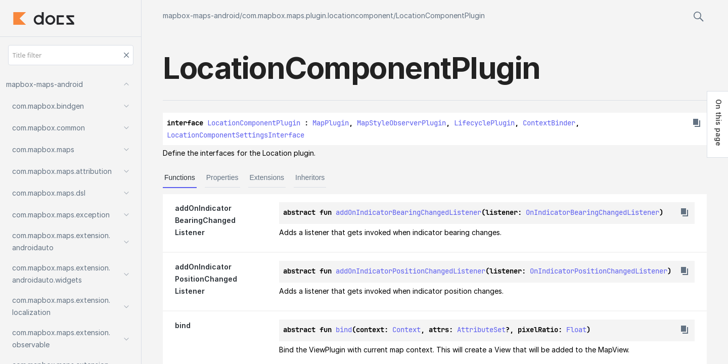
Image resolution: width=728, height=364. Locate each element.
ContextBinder (549, 122)
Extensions (267, 177)
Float (576, 329)
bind (344, 329)
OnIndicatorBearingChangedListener (592, 212)
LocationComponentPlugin (440, 15)
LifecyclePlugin (484, 122)
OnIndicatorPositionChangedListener (598, 271)
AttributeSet (481, 329)
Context (406, 329)
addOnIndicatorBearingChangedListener (408, 212)
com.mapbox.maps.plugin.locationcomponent (317, 15)
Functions (179, 177)
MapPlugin (330, 122)
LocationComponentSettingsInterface (235, 135)
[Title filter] (70, 55)
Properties (222, 177)
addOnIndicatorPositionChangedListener (410, 271)
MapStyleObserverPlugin (401, 122)
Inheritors (310, 177)
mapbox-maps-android (201, 15)
